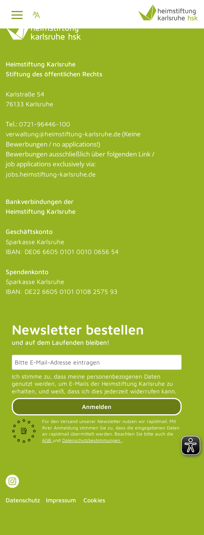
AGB (47, 440)
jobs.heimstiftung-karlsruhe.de (51, 174)
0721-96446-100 (44, 124)
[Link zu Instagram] (12, 481)
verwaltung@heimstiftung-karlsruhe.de (63, 134)
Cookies (94, 500)
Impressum (61, 500)
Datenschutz (23, 500)
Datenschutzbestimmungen (92, 440)
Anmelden (96, 406)
